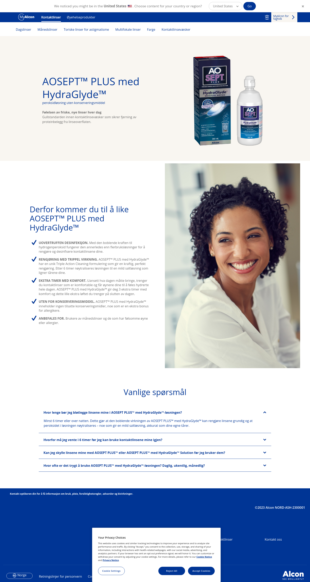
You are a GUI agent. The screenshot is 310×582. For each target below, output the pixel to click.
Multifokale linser (128, 29)
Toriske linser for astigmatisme (86, 29)
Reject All (171, 570)
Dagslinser (23, 29)
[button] (225, 6)
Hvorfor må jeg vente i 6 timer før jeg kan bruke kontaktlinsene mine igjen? (102, 457)
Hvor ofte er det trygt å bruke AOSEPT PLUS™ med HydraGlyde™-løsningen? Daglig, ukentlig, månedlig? (124, 483)
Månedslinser (48, 29)
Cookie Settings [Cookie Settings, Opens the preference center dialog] (111, 570)
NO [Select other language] (267, 17)
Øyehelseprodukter (81, 17)
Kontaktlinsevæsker (176, 29)
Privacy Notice (111, 560)
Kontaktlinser (51, 17)
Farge (151, 29)
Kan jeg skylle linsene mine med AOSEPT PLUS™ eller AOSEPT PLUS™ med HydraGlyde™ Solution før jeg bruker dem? (134, 470)
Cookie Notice (204, 556)
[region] (156, 555)
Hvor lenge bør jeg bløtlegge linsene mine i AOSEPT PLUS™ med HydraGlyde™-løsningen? (112, 430)
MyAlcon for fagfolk (281, 17)
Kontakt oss (273, 557)
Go (250, 6)
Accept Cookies (201, 570)
